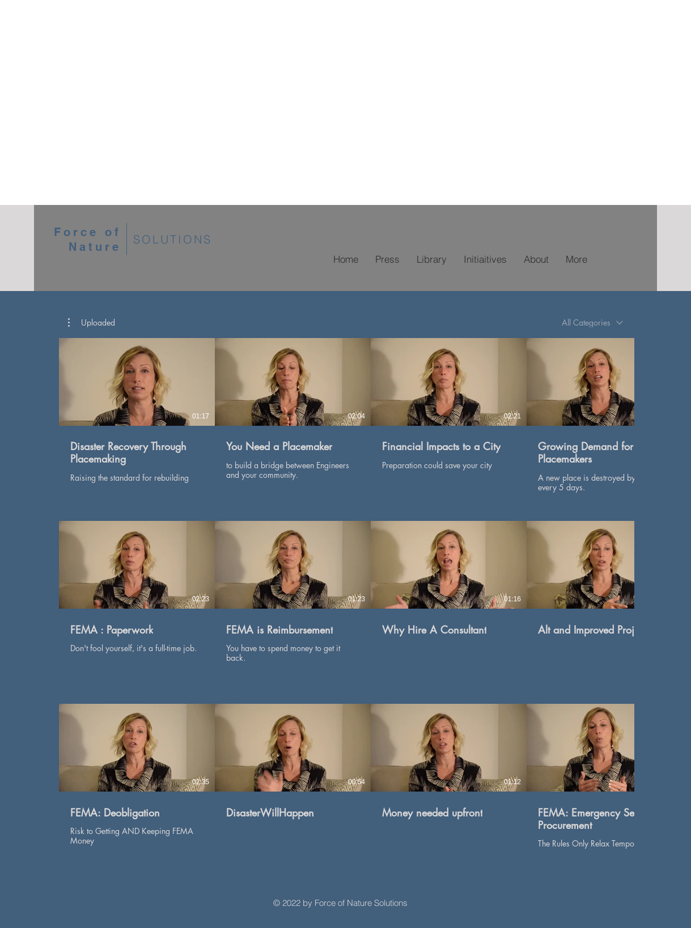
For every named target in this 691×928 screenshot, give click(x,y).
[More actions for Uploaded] (91, 322)
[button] (91, 322)
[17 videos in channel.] (345, 598)
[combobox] (592, 322)
